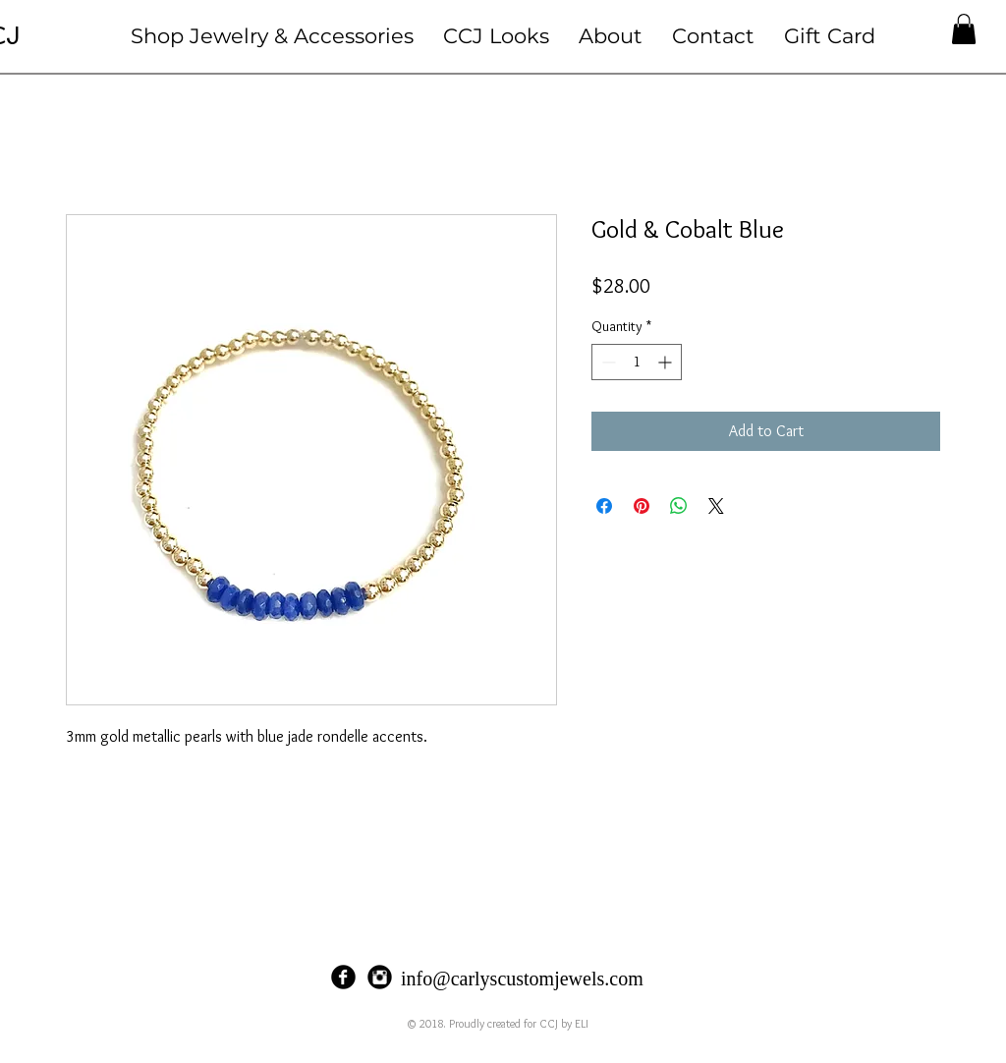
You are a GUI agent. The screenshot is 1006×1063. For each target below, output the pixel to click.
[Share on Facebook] (604, 506)
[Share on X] (716, 506)
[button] (272, 36)
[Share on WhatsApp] (679, 506)
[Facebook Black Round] (343, 977)
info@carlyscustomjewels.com (522, 978)
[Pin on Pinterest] (641, 506)
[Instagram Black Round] (379, 977)
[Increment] (666, 362)
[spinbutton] (636, 362)
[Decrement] (606, 362)
